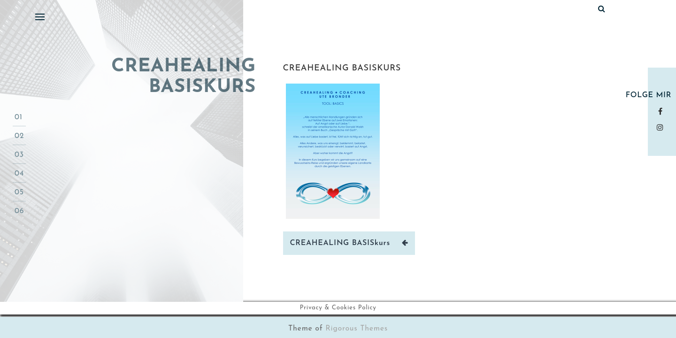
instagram (662, 127)
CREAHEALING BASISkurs (342, 68)
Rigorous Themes (356, 328)
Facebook (662, 111)
